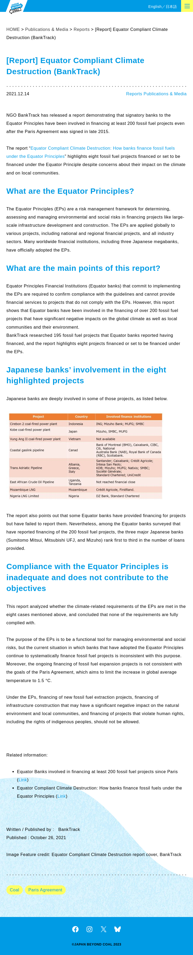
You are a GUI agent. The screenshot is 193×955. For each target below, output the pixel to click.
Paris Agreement (45, 889)
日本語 (171, 6)
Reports (134, 93)
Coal (14, 889)
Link (23, 779)
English (155, 6)
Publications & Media (165, 93)
